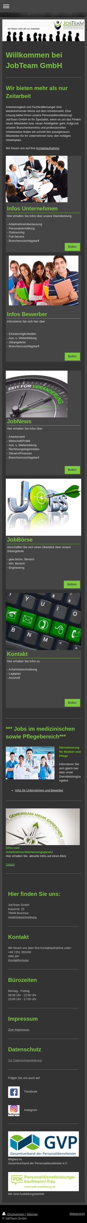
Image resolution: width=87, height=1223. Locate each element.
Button (72, 246)
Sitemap (32, 1214)
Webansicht (77, 1214)
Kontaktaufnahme (47, 148)
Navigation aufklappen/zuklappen (43, 6)
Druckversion (13, 1214)
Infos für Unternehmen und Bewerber (39, 790)
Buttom (72, 584)
